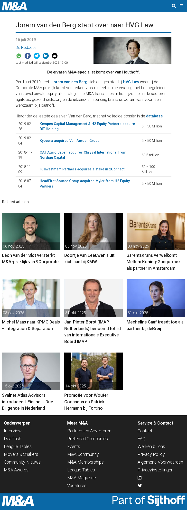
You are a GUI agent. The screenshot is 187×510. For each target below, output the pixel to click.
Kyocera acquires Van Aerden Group (69, 141)
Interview (13, 430)
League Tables (18, 446)
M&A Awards (16, 469)
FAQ (141, 438)
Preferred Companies (87, 438)
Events (73, 446)
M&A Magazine (81, 477)
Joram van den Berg (69, 82)
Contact (145, 430)
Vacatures (76, 485)
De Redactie (26, 47)
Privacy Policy (151, 454)
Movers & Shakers (21, 454)
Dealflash (12, 438)
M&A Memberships (85, 462)
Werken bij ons (151, 446)
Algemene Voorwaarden (160, 462)
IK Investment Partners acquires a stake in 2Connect (82, 169)
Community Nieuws (22, 462)
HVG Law (131, 82)
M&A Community (83, 454)
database (154, 116)
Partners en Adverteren (89, 430)
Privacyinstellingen (155, 469)
